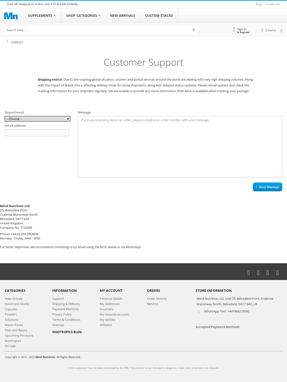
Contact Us (272, 4)
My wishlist (108, 319)
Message (84, 112)
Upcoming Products (19, 335)
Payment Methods (65, 309)
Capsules (11, 309)
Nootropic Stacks (17, 304)
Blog (259, 4)
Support (58, 298)
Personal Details (111, 298)
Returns (152, 304)
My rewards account (114, 314)
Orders (153, 290)
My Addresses (110, 304)
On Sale (10, 346)
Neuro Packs (14, 325)
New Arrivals (14, 298)
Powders (11, 314)
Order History (157, 298)
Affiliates (106, 325)
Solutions (11, 319)
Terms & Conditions (66, 319)
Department (14, 112)
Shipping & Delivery (66, 304)
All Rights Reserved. (68, 357)
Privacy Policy (62, 314)
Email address (15, 125)
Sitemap (58, 325)
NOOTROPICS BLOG (67, 332)
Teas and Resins (16, 330)
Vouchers (106, 309)
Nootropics (13, 341)
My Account (111, 290)
